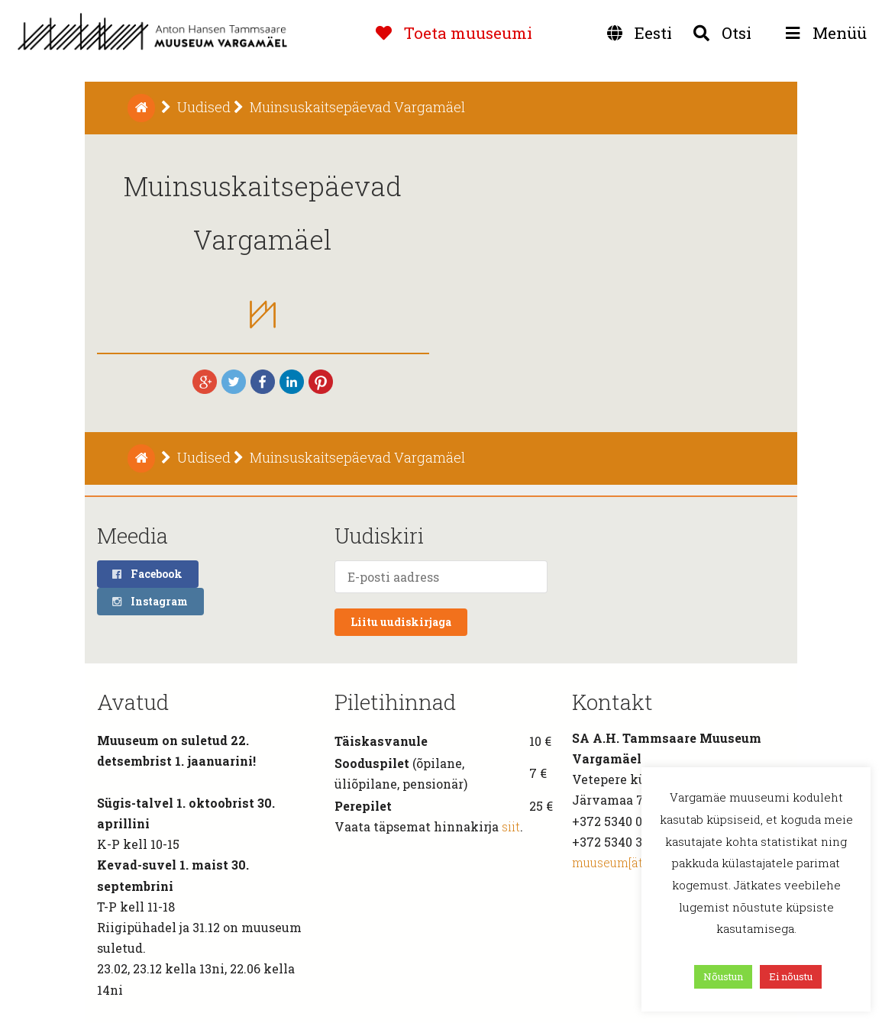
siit (511, 826)
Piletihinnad (395, 702)
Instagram (149, 601)
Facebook (147, 573)
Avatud (133, 702)
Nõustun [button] (723, 976)
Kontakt (612, 702)
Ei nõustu (791, 976)
